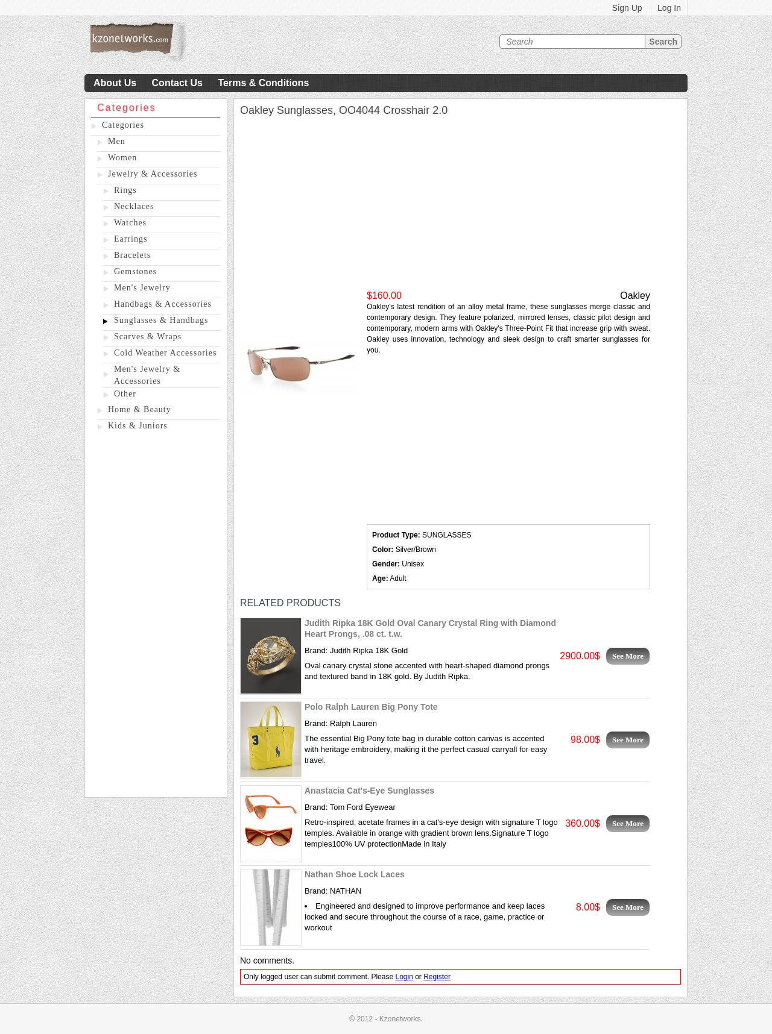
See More (628, 655)
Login (404, 977)
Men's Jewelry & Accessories (147, 375)
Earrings (130, 238)
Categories (123, 125)
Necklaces (134, 206)
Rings (125, 190)
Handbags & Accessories (163, 304)
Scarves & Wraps (148, 336)
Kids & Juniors (138, 425)
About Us (114, 83)
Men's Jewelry (142, 287)
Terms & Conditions (263, 83)
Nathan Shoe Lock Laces (355, 874)
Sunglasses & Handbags (161, 320)
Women (122, 157)
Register (437, 977)
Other (125, 393)
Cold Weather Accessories (165, 352)
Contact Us (177, 83)
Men (116, 141)
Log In (669, 8)
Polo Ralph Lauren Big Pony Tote (371, 707)
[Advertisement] (156, 616)
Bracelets (132, 255)
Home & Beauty (139, 409)
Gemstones (135, 271)
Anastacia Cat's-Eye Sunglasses (369, 790)
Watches (130, 222)
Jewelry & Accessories (153, 173)
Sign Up (627, 8)
